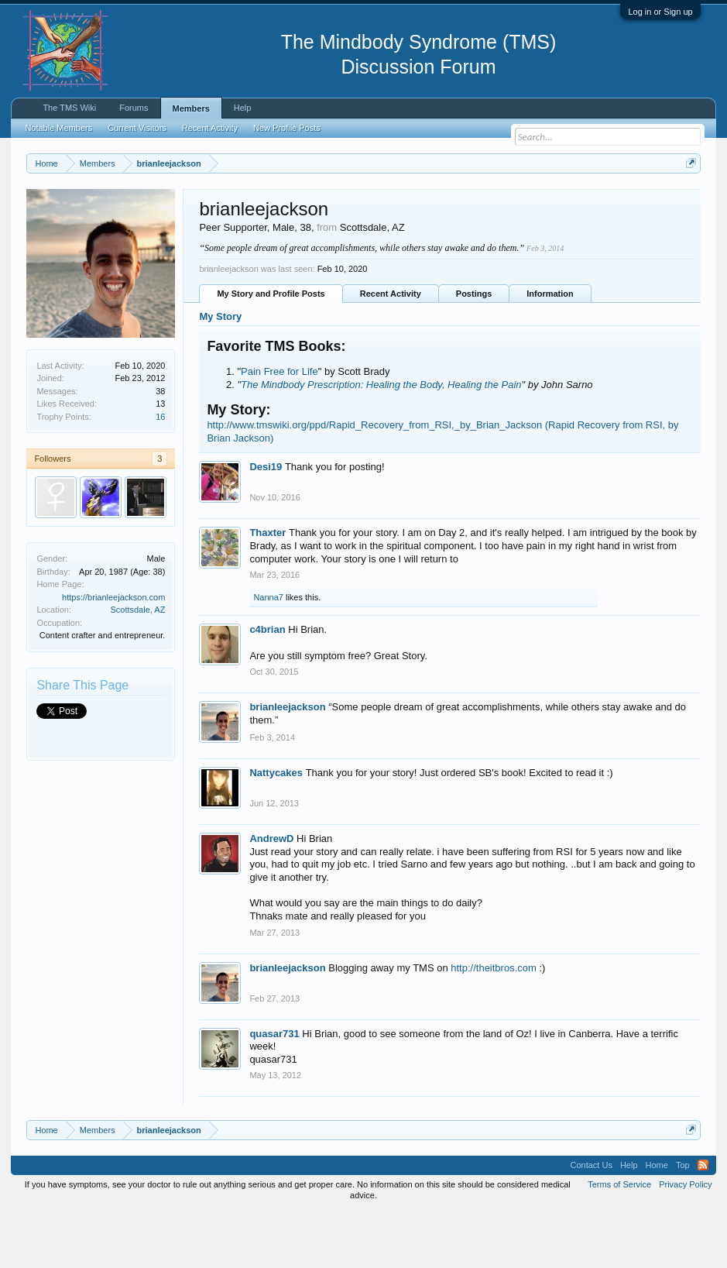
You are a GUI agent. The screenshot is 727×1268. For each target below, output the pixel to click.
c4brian (267, 686)
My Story (220, 373)
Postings (474, 350)
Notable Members (58, 127)
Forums (133, 107)
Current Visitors (137, 127)
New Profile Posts (287, 127)
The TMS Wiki (69, 107)
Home (657, 1221)
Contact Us (591, 1221)
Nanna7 (268, 653)
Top (683, 1221)
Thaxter (267, 589)
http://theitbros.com (494, 1023)
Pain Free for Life (279, 427)
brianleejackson (287, 763)
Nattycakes (276, 829)
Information (550, 350)
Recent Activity (390, 350)
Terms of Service (619, 1240)
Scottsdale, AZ (137, 666)
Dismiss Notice (688, 199)
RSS (703, 1221)
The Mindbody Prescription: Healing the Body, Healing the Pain (381, 440)
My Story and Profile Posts (270, 350)
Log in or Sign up (660, 11)
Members (191, 108)
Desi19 (265, 523)
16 (160, 472)
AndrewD (271, 895)
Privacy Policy (685, 1240)
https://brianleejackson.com (113, 653)
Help (243, 107)
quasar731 (274, 1089)
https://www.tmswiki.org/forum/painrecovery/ (168, 217)
